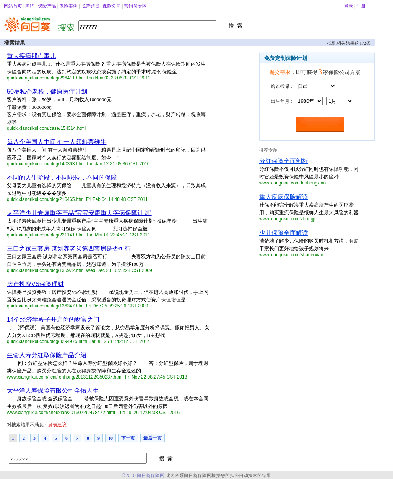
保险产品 (47, 6)
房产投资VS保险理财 (35, 284)
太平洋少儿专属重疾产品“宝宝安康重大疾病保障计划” (79, 213)
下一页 (128, 438)
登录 (348, 6)
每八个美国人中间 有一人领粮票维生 (56, 142)
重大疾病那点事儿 (31, 56)
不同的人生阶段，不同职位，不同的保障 (62, 177)
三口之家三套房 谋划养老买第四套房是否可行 (69, 248)
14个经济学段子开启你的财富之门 (53, 319)
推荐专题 (268, 150)
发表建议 (57, 424)
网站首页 (13, 6)
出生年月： (282, 101)
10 (110, 438)
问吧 (29, 6)
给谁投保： (282, 86)
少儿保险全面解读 (283, 233)
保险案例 (68, 6)
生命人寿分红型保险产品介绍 (46, 355)
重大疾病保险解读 (283, 197)
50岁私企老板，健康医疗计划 (47, 91)
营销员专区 (135, 6)
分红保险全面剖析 (283, 161)
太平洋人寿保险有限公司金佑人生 (53, 390)
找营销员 (90, 6)
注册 (360, 6)
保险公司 (111, 6)
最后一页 (152, 438)
